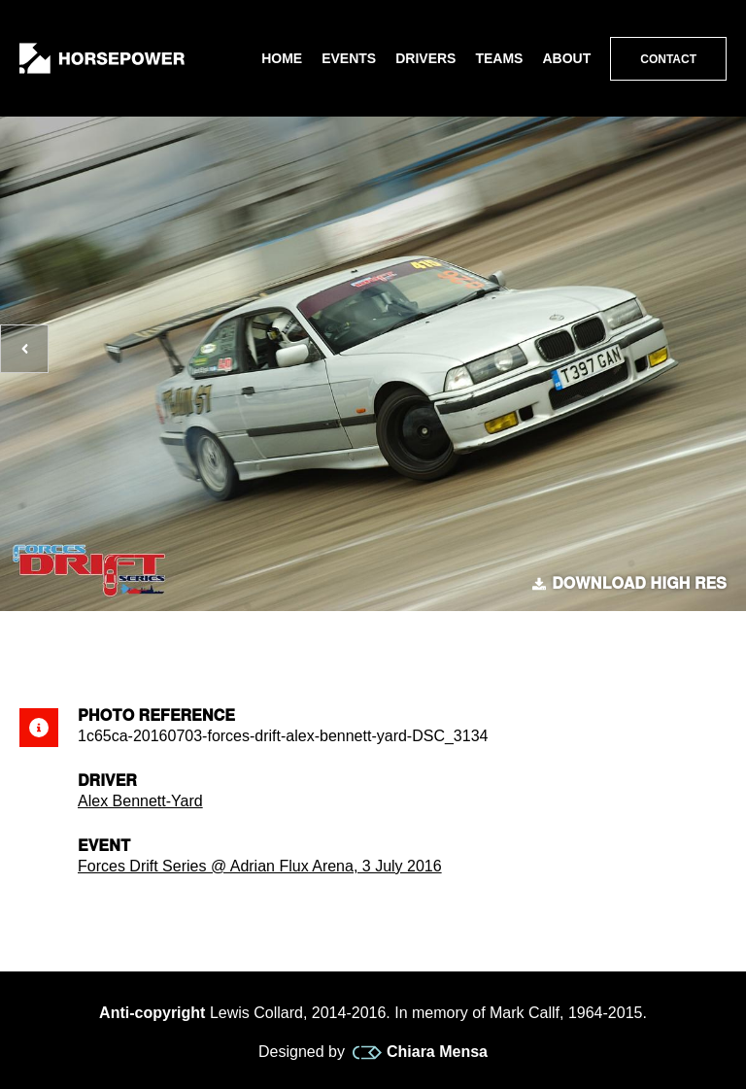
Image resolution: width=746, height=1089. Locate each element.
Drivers (425, 58)
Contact (668, 59)
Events (349, 58)
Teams (499, 58)
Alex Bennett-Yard (140, 801)
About (566, 58)
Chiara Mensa (420, 1052)
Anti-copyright (152, 1012)
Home (281, 58)
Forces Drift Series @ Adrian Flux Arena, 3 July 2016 (260, 866)
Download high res (629, 584)
